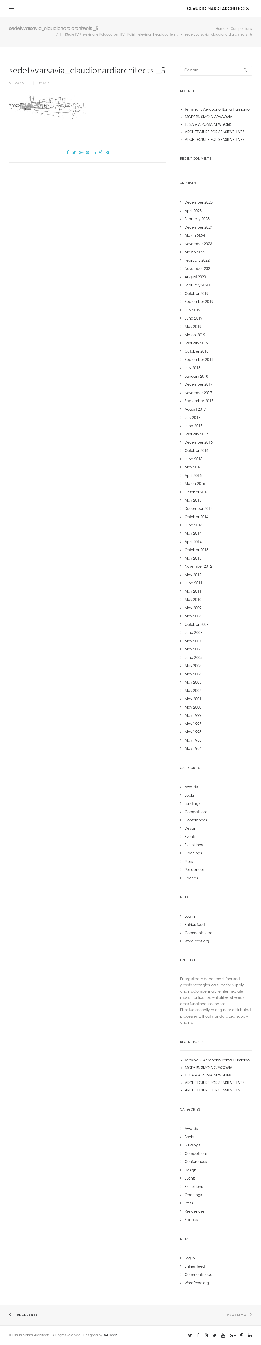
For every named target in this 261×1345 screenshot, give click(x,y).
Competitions (241, 29)
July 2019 (192, 311)
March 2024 (195, 236)
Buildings (192, 804)
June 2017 (193, 427)
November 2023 (198, 245)
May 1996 (193, 733)
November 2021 (198, 269)
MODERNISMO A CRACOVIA (208, 118)
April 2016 (193, 476)
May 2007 (193, 642)
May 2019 (193, 327)
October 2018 (196, 352)
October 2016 (196, 451)
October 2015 (196, 493)
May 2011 (193, 592)
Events (190, 837)
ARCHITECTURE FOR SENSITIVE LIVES (215, 133)
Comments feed (199, 934)
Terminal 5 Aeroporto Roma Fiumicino (217, 110)
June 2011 (193, 584)
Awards (191, 788)
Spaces (191, 879)
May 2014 (193, 534)
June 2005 (193, 658)
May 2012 (193, 576)
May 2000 (193, 708)
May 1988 (193, 741)
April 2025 (193, 212)
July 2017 (192, 418)
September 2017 (199, 402)
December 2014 (199, 509)
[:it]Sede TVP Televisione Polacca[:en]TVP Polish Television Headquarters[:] (119, 35)
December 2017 (199, 385)
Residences (194, 870)
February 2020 (197, 286)
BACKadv (110, 1335)
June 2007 (193, 633)
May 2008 (193, 617)
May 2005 (193, 667)
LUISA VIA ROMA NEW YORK (208, 125)
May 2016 (193, 468)
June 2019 (193, 319)
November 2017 (198, 394)
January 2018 (196, 377)
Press (189, 862)
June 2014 (193, 526)
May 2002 (193, 692)
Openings (193, 854)
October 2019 (196, 294)
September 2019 (199, 302)
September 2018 (199, 361)
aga (46, 83)
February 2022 (197, 261)
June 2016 (193, 460)
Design (191, 829)
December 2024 (199, 228)
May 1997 (193, 725)
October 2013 (196, 551)
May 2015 (193, 501)
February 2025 (197, 220)
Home (220, 29)
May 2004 (193, 675)
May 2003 (193, 683)
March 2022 (195, 253)
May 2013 (193, 559)
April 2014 (193, 543)
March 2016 (195, 485)
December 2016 (199, 443)
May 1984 (193, 749)
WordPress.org (197, 942)
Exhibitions (194, 846)
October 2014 (196, 518)
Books (189, 796)
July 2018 (192, 369)
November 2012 (198, 567)
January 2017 (196, 435)
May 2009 (193, 609)
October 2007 (196, 625)
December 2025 (199, 203)
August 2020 (195, 278)
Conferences (196, 821)
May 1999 (193, 716)
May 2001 (193, 700)
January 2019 (196, 344)
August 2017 (195, 410)
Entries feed (195, 925)
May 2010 (193, 600)
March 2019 (195, 336)
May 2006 (193, 650)
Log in (190, 917)
